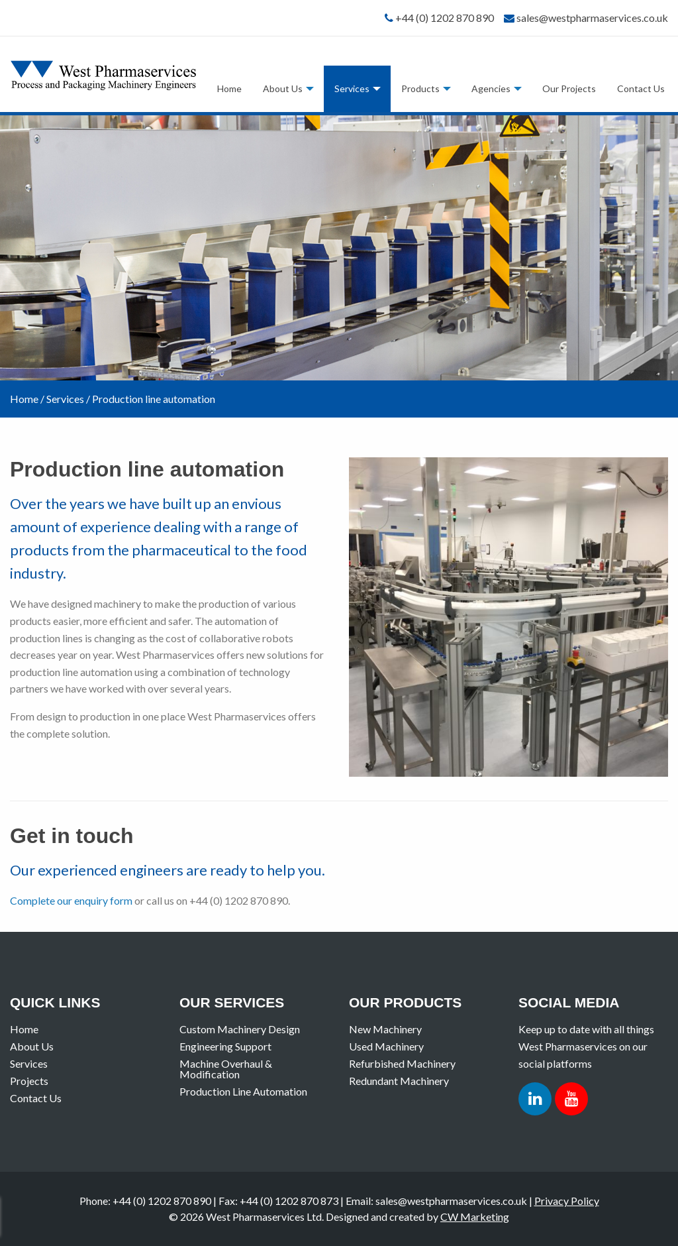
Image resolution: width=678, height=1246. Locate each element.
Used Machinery (386, 1046)
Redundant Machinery (399, 1080)
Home (229, 88)
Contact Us (641, 88)
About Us (283, 88)
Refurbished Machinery (402, 1063)
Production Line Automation (243, 1091)
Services (351, 88)
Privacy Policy (566, 1200)
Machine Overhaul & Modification (225, 1068)
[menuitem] (229, 89)
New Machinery (385, 1029)
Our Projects (569, 88)
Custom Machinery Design (239, 1029)
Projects (29, 1080)
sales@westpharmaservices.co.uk (592, 17)
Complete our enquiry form (71, 900)
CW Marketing (474, 1216)
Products (420, 88)
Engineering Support (225, 1046)
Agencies (490, 88)
